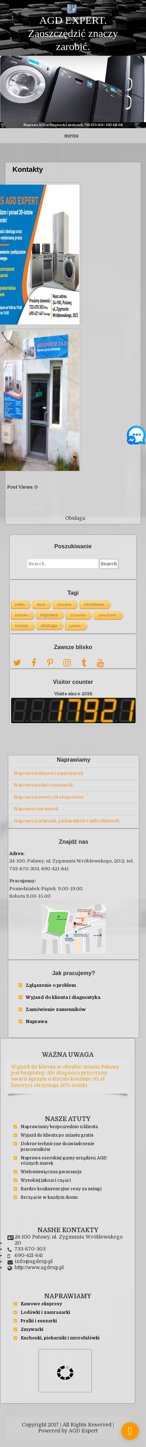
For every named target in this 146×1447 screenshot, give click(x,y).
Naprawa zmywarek (36, 803)
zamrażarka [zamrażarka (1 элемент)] (107, 610)
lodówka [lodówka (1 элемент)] (21, 610)
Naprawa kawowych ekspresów (49, 791)
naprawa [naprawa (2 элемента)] (49, 609)
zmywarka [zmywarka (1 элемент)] (78, 610)
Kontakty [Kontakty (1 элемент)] (22, 620)
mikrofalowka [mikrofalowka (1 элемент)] (94, 599)
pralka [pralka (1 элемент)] (20, 599)
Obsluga (75, 513)
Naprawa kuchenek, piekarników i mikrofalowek (66, 815)
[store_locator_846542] (130, 1431)
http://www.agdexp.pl (39, 1262)
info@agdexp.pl (34, 1256)
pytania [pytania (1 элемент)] (74, 620)
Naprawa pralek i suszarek (43, 779)
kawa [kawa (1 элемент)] (41, 599)
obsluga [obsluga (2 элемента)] (49, 620)
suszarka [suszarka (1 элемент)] (64, 599)
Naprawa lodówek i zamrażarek (48, 768)
